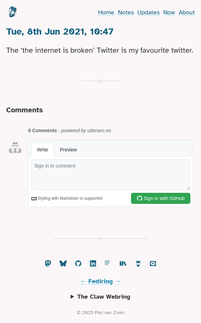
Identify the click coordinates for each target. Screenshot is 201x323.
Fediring (100, 281)
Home (106, 12)
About (187, 12)
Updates (148, 12)
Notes (126, 12)
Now (169, 12)
